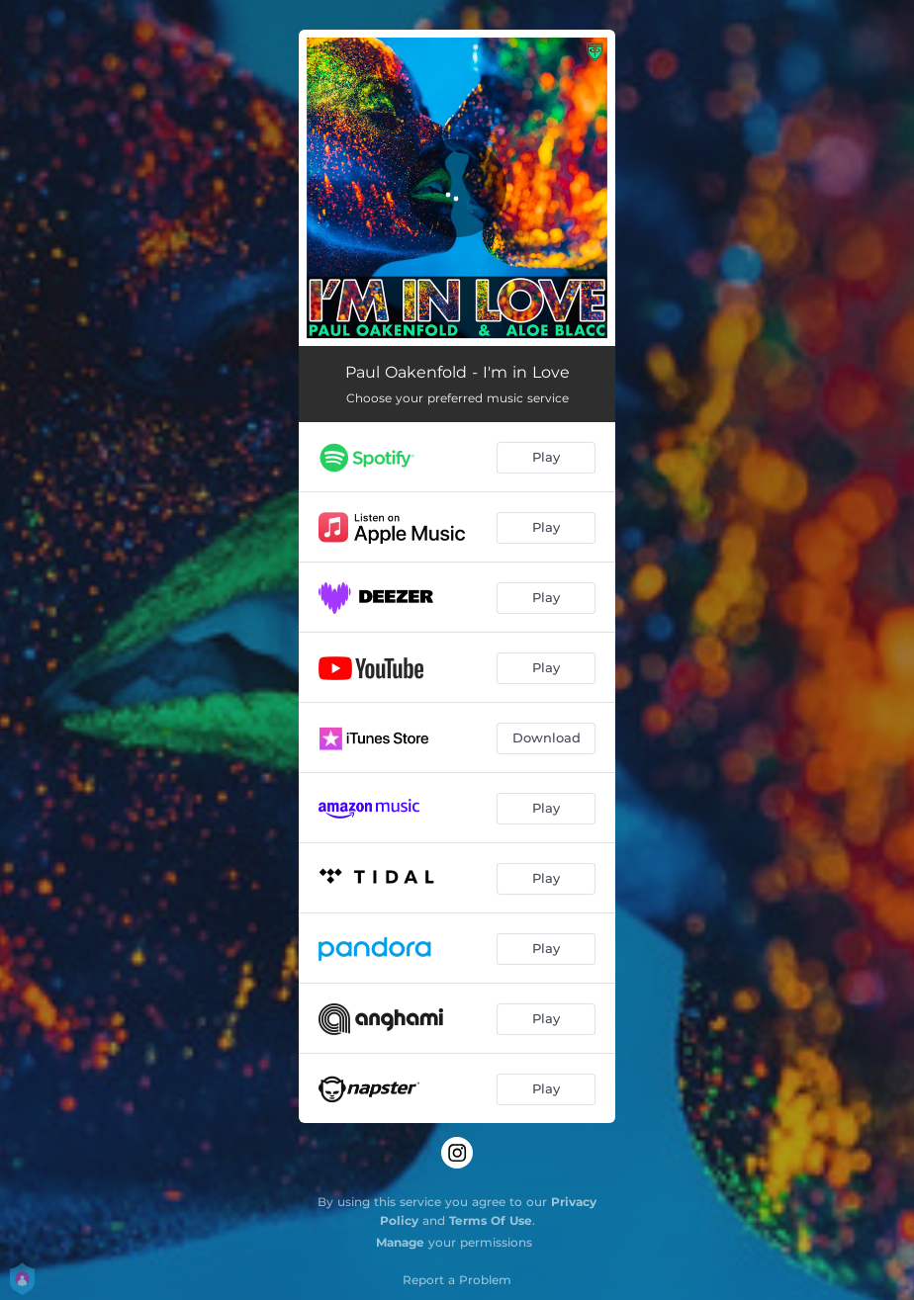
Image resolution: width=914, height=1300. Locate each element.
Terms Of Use (490, 1220)
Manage (400, 1242)
